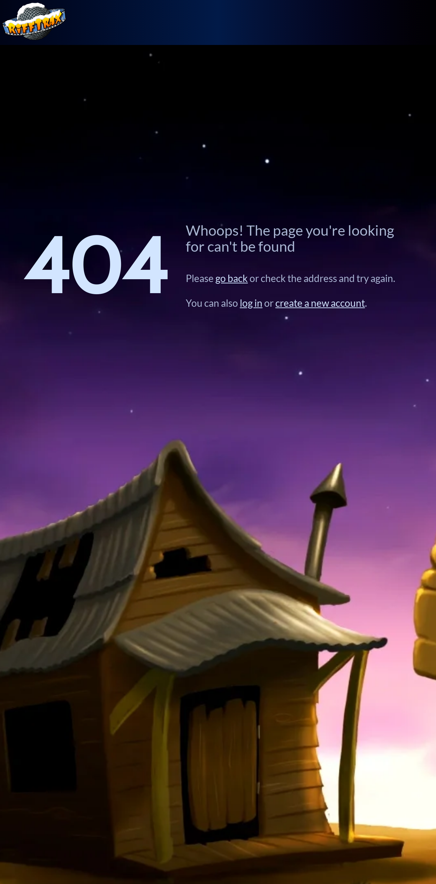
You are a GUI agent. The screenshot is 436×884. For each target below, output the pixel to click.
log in (251, 303)
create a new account (320, 303)
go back (231, 278)
